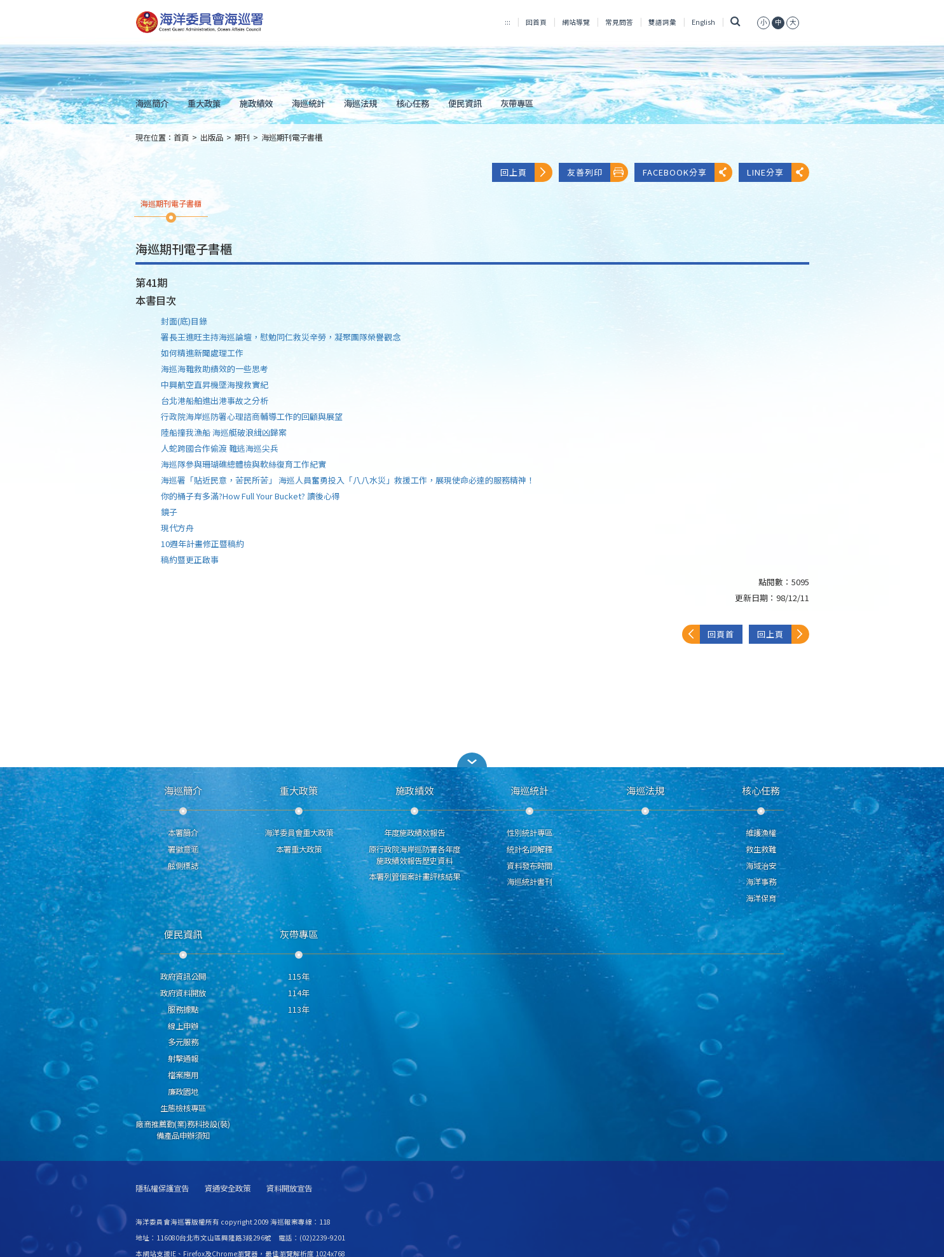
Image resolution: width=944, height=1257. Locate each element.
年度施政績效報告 (414, 832)
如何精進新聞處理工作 (202, 353)
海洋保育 (761, 898)
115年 (298, 976)
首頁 (181, 137)
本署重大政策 (299, 849)
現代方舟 (177, 528)
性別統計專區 (529, 832)
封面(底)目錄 (184, 321)
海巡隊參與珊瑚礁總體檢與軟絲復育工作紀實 (243, 464)
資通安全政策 (227, 1188)
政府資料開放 (183, 993)
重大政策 (204, 103)
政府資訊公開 (183, 976)
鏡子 (169, 512)
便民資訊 (464, 103)
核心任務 (412, 103)
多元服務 (183, 1042)
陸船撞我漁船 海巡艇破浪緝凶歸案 (224, 432)
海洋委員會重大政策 (298, 832)
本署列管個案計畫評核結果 (414, 876)
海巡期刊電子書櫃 (291, 137)
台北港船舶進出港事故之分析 (214, 400)
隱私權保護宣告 (162, 1188)
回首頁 (536, 22)
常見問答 (619, 22)
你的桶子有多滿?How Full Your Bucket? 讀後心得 (250, 496)
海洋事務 (761, 881)
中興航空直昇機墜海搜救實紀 (214, 384)
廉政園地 (183, 1091)
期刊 (242, 137)
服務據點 (183, 1009)
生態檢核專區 (183, 1108)
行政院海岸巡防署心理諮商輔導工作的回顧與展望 (252, 416)
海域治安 (761, 866)
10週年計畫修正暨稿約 (202, 544)
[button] (472, 760)
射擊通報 (183, 1058)
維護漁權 (761, 832)
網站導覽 (576, 22)
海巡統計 (308, 103)
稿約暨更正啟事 (190, 559)
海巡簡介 (151, 103)
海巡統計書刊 (529, 881)
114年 (298, 993)
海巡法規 (360, 103)
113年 (298, 1009)
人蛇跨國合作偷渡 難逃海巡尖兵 (219, 448)
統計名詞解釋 (529, 849)
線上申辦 (183, 1026)
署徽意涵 (183, 849)
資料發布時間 (529, 866)
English (703, 22)
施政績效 (256, 103)
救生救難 (761, 849)
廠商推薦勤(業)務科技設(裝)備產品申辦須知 (183, 1129)
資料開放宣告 (289, 1188)
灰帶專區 (516, 103)
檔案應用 (183, 1075)
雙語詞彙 (662, 22)
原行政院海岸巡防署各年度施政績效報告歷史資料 (414, 855)
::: (507, 22)
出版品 (211, 137)
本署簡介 (183, 832)
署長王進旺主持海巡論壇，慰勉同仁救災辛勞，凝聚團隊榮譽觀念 (280, 337)
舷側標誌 (183, 866)
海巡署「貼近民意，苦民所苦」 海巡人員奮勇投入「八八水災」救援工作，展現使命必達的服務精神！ (348, 480)
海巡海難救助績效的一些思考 (214, 369)
